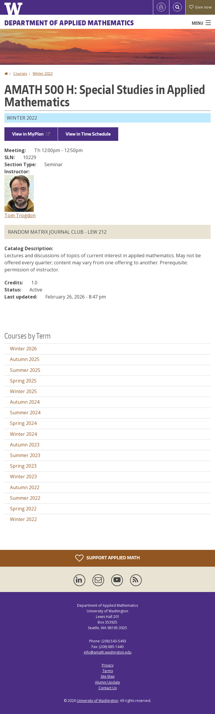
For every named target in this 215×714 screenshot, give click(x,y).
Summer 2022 (25, 498)
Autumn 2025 (24, 359)
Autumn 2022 (24, 487)
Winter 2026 (23, 348)
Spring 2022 (23, 508)
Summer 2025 (25, 370)
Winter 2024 (23, 434)
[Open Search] (177, 7)
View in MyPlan (31, 133)
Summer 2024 (25, 412)
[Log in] (161, 7)
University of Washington (97, 700)
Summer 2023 (25, 455)
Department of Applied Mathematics (69, 22)
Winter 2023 (23, 476)
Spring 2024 (23, 423)
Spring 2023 (23, 466)
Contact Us (108, 687)
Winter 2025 (23, 391)
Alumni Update (107, 682)
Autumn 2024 (24, 402)
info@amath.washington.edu (107, 652)
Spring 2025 (23, 380)
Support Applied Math (107, 558)
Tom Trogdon (20, 215)
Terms (107, 670)
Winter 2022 (43, 73)
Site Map (108, 676)
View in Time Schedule (88, 133)
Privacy (108, 665)
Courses (20, 73)
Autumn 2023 (24, 444)
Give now (200, 7)
